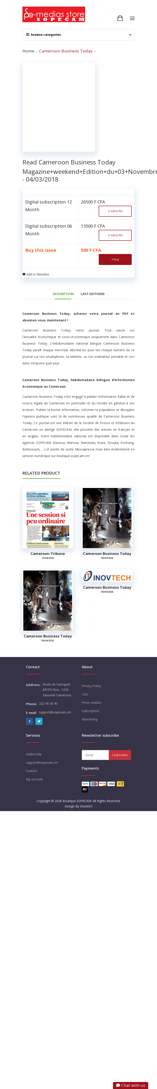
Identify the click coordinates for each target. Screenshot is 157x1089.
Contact (31, 771)
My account (34, 779)
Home (28, 51)
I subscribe (115, 211)
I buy (115, 259)
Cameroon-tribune (48, 553)
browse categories (43, 34)
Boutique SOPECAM (77, 801)
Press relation (91, 702)
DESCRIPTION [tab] (63, 294)
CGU (85, 694)
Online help (34, 754)
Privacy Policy (91, 686)
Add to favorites (35, 274)
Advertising (89, 719)
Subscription (90, 711)
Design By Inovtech (78, 806)
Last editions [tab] (92, 294)
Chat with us (130, 1085)
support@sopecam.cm (42, 762)
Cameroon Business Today (107, 553)
